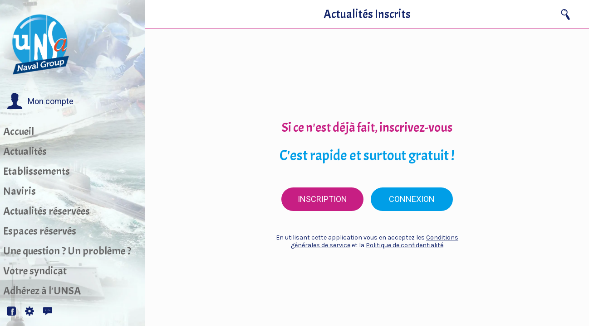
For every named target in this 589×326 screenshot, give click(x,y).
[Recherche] (565, 14)
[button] (40, 101)
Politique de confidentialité (404, 245)
